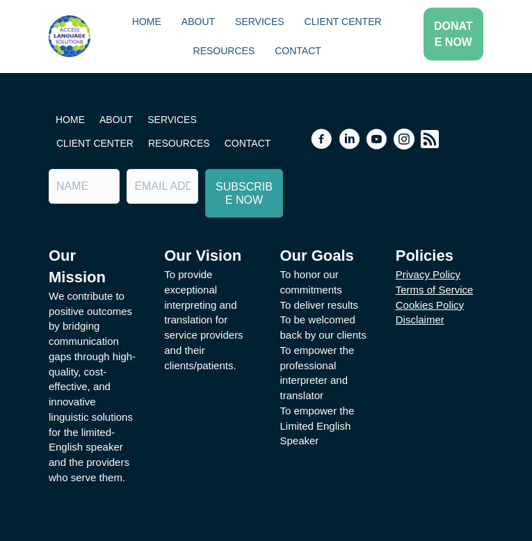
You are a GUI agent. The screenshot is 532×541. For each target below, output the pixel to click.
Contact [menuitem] (298, 50)
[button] (453, 34)
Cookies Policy (430, 305)
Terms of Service (435, 290)
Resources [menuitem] (224, 50)
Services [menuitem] (259, 21)
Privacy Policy (428, 274)
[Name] (84, 186)
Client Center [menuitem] (343, 21)
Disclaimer (420, 319)
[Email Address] (162, 186)
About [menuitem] (198, 21)
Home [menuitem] (146, 21)
